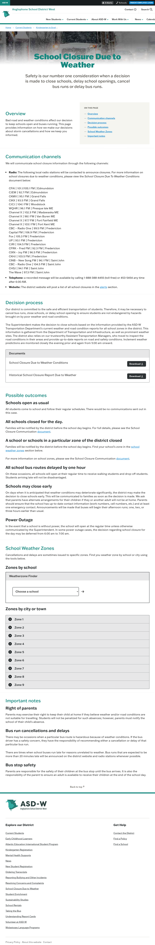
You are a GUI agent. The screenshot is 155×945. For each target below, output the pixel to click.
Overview (93, 111)
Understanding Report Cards (21, 914)
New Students (21, 17)
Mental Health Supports (18, 853)
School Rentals (13, 903)
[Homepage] (33, 9)
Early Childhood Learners (19, 836)
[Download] (136, 362)
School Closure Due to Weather (22, 886)
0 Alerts (107, 3)
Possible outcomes (98, 125)
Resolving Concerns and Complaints (25, 881)
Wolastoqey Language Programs (23, 925)
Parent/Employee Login (141, 3)
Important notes (96, 133)
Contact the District (123, 831)
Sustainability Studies (17, 897)
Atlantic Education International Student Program (32, 842)
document (43, 429)
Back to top (77, 784)
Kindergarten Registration (19, 847)
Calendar (119, 17)
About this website (31, 940)
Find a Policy (120, 836)
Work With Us (86, 17)
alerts (103, 285)
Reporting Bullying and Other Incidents (26, 875)
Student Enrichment (16, 892)
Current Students (44, 17)
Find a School (120, 842)
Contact (131, 9)
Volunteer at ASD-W (16, 919)
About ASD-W (66, 17)
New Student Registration (19, 864)
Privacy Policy (13, 940)
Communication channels (101, 116)
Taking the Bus (13, 908)
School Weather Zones (100, 129)
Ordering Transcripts (16, 869)
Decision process (97, 120)
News (105, 17)
